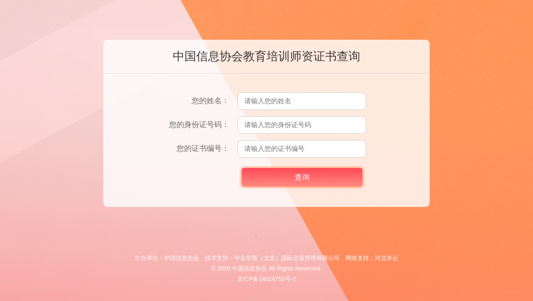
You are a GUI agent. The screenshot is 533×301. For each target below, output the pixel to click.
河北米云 (386, 258)
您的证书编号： (203, 148)
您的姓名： (210, 101)
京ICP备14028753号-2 (266, 278)
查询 (302, 177)
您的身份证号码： (199, 124)
